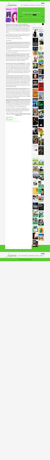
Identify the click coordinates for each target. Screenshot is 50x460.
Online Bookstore (32, 5)
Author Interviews (26, 5)
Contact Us (42, 5)
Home (21, 5)
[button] (33, 14)
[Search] (43, 24)
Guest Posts (38, 5)
